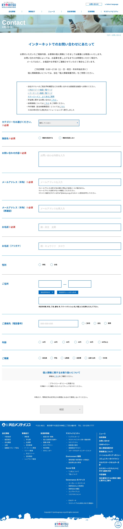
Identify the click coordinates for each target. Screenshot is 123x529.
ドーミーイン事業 (30, 448)
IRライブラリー (48, 445)
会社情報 (12, 11)
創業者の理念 (73, 445)
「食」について (73, 474)
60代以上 (105, 342)
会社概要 (8, 442)
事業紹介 (31, 11)
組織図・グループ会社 (12, 448)
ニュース (51, 11)
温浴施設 (29, 456)
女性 (55, 264)
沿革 (6, 445)
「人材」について (74, 471)
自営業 (78, 358)
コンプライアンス (74, 492)
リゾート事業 (28, 451)
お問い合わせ (94, 4)
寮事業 (26, 437)
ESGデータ (72, 500)
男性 (43, 264)
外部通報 (102, 474)
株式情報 (46, 448)
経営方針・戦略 (48, 437)
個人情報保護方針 (106, 448)
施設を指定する (47, 138)
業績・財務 (46, 442)
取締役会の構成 (74, 489)
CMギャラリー (104, 444)
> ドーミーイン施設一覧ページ (40, 93)
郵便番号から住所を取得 (67, 292)
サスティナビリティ (111, 11)
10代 (44, 342)
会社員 (44, 358)
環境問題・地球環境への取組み (79, 460)
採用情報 (91, 11)
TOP (108, 35)
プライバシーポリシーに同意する (61, 383)
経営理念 (8, 440)
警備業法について (106, 452)
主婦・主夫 (91, 358)
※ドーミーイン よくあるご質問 (41, 97)
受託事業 (29, 445)
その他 (105, 358)
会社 (99, 323)
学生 (55, 358)
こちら (54, 100)
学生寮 (28, 440)
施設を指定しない (69, 138)
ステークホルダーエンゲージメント (80, 451)
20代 (56, 342)
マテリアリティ (73, 442)
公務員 (67, 358)
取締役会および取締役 (76, 486)
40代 (79, 342)
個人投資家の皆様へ (50, 440)
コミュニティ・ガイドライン (109, 459)
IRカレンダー (47, 451)
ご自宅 (88, 323)
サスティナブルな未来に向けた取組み (81, 503)
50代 (91, 342)
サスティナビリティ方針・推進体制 (80, 440)
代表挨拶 (8, 437)
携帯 (109, 323)
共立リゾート (30, 453)
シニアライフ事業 (30, 459)
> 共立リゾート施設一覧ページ (40, 90)
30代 (67, 342)
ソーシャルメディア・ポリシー (110, 455)
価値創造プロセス (74, 448)
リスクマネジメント (75, 494)
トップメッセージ (74, 437)
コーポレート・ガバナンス (77, 483)
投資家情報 (71, 11)
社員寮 (28, 442)
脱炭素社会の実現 (75, 462)
